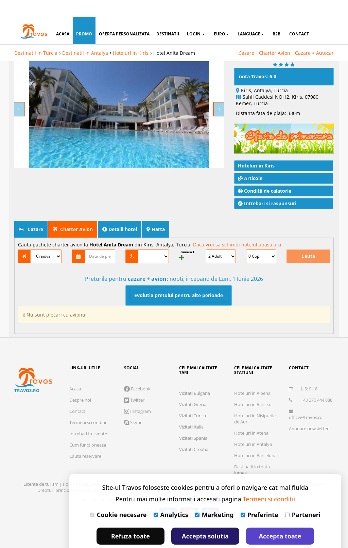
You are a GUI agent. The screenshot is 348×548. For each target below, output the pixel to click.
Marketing (214, 498)
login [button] (196, 17)
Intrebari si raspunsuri (267, 186)
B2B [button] (276, 17)
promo (84, 17)
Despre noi (80, 383)
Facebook (137, 372)
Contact (77, 394)
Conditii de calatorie (264, 174)
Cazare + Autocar (314, 36)
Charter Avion (274, 36)
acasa (62, 17)
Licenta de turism (41, 467)
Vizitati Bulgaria (194, 376)
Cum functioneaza (87, 428)
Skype (133, 405)
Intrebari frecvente (88, 417)
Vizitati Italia (191, 410)
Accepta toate (280, 519)
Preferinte (259, 498)
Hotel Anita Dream (174, 36)
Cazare (246, 36)
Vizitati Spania (193, 421)
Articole (250, 161)
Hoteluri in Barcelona (255, 438)
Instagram (137, 394)
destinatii (167, 17)
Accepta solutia (205, 519)
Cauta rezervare (85, 439)
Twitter (134, 383)
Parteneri (302, 498)
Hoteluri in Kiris (131, 36)
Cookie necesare (118, 498)
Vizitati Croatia (193, 432)
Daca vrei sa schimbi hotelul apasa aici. (238, 227)
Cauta (308, 239)
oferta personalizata (124, 17)
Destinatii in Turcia (35, 36)
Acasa (75, 372)
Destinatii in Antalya (85, 36)
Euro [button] (221, 17)
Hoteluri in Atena (251, 416)
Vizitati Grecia (192, 387)
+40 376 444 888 (310, 383)
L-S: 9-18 (303, 372)
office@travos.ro (306, 397)
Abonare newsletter (309, 411)
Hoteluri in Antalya (253, 427)
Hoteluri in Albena (252, 376)
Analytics (171, 498)
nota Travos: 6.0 (257, 59)
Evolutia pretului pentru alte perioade (178, 278)
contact (299, 17)
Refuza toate (130, 519)
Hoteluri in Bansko (253, 387)
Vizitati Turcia (192, 399)
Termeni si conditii (87, 405)
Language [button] (251, 17)
